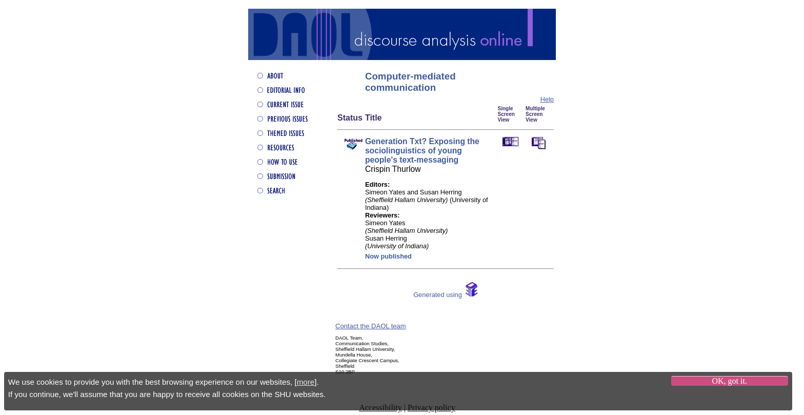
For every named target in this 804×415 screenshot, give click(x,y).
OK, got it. (729, 381)
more (306, 382)
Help (547, 99)
